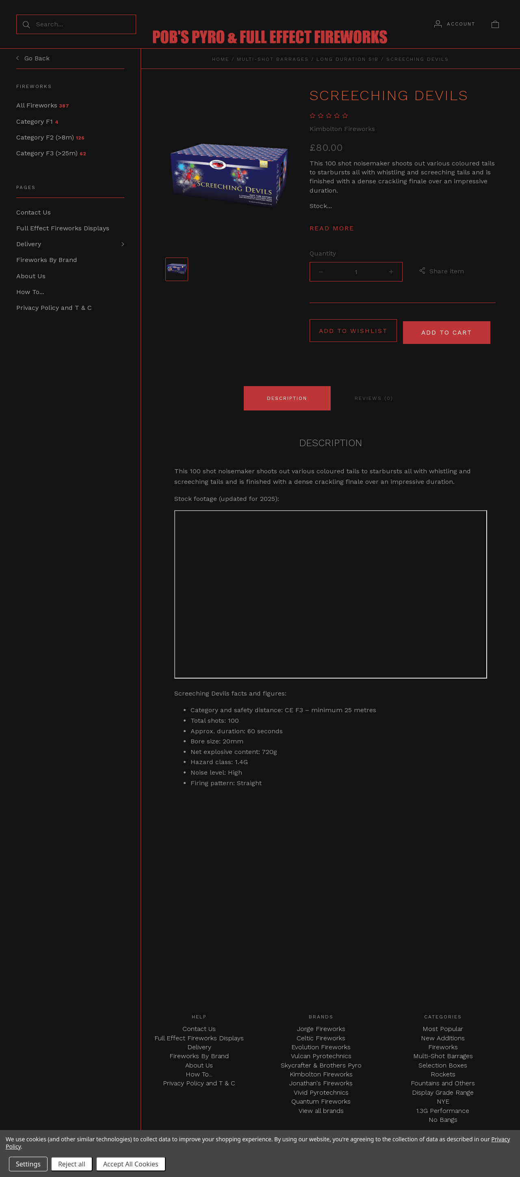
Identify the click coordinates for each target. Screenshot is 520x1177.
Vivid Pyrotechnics (321, 1090)
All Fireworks (42, 105)
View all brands (321, 1109)
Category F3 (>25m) (51, 154)
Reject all (71, 1164)
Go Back (33, 58)
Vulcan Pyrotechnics (321, 1054)
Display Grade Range (443, 1090)
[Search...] (76, 24)
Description (287, 396)
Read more (332, 228)
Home (220, 59)
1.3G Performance (442, 1109)
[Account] (454, 23)
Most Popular (442, 1027)
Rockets (443, 1072)
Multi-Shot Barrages (273, 59)
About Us (31, 278)
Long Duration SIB (347, 59)
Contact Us (33, 213)
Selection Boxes (442, 1063)
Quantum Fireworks (321, 1100)
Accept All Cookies (130, 1164)
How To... (30, 294)
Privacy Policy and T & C (54, 310)
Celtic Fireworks (321, 1036)
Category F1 (37, 121)
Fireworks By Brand (46, 262)
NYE (443, 1100)
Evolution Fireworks (321, 1045)
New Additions (443, 1036)
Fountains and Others (443, 1081)
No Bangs (443, 1118)
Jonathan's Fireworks (321, 1081)
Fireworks (443, 1045)
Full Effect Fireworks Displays (62, 229)
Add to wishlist (353, 331)
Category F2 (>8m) (50, 138)
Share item (441, 272)
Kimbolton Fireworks (342, 129)
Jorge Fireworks (321, 1027)
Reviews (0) (374, 396)
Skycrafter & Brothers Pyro (321, 1063)
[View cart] (495, 23)
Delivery (28, 245)
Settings (28, 1164)
